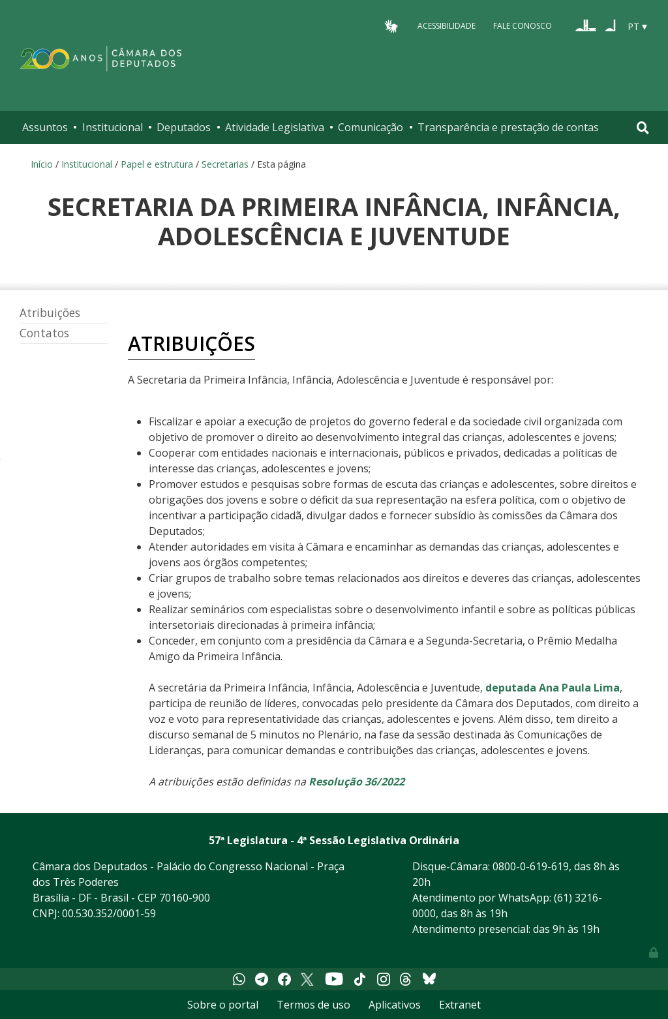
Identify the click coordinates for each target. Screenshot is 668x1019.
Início (42, 164)
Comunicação (370, 127)
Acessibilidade (447, 25)
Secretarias (225, 164)
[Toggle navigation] (643, 127)
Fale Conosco (522, 25)
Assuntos (45, 127)
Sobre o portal (222, 1004)
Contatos (44, 333)
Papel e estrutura (157, 164)
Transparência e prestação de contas (508, 127)
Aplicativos (395, 1004)
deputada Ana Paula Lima (552, 687)
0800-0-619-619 (531, 866)
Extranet (460, 1004)
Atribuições (50, 312)
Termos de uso (313, 1004)
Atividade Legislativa (274, 127)
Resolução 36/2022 (356, 781)
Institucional (112, 127)
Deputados (184, 127)
